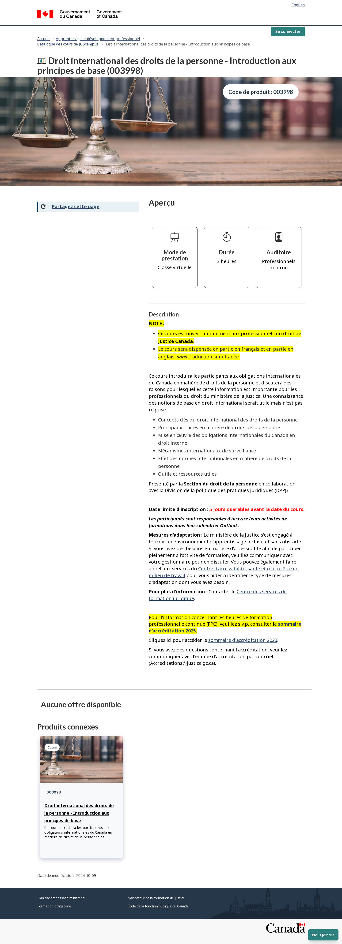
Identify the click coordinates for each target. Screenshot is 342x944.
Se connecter (287, 31)
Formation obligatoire (54, 906)
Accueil (43, 38)
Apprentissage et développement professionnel (98, 38)
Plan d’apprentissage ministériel (61, 898)
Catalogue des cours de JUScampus (68, 44)
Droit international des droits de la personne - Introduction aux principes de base (79, 813)
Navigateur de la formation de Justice (156, 898)
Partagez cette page (75, 206)
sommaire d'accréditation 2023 (242, 640)
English (298, 5)
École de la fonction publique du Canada (158, 906)
